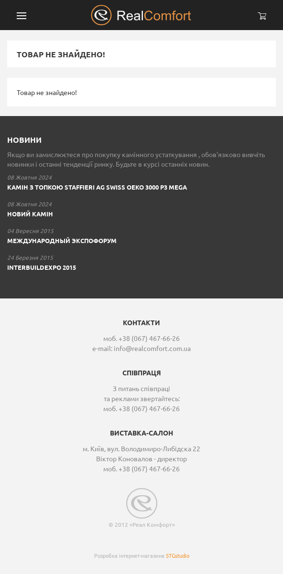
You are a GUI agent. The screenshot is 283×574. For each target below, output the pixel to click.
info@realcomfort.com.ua (152, 348)
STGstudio (177, 555)
